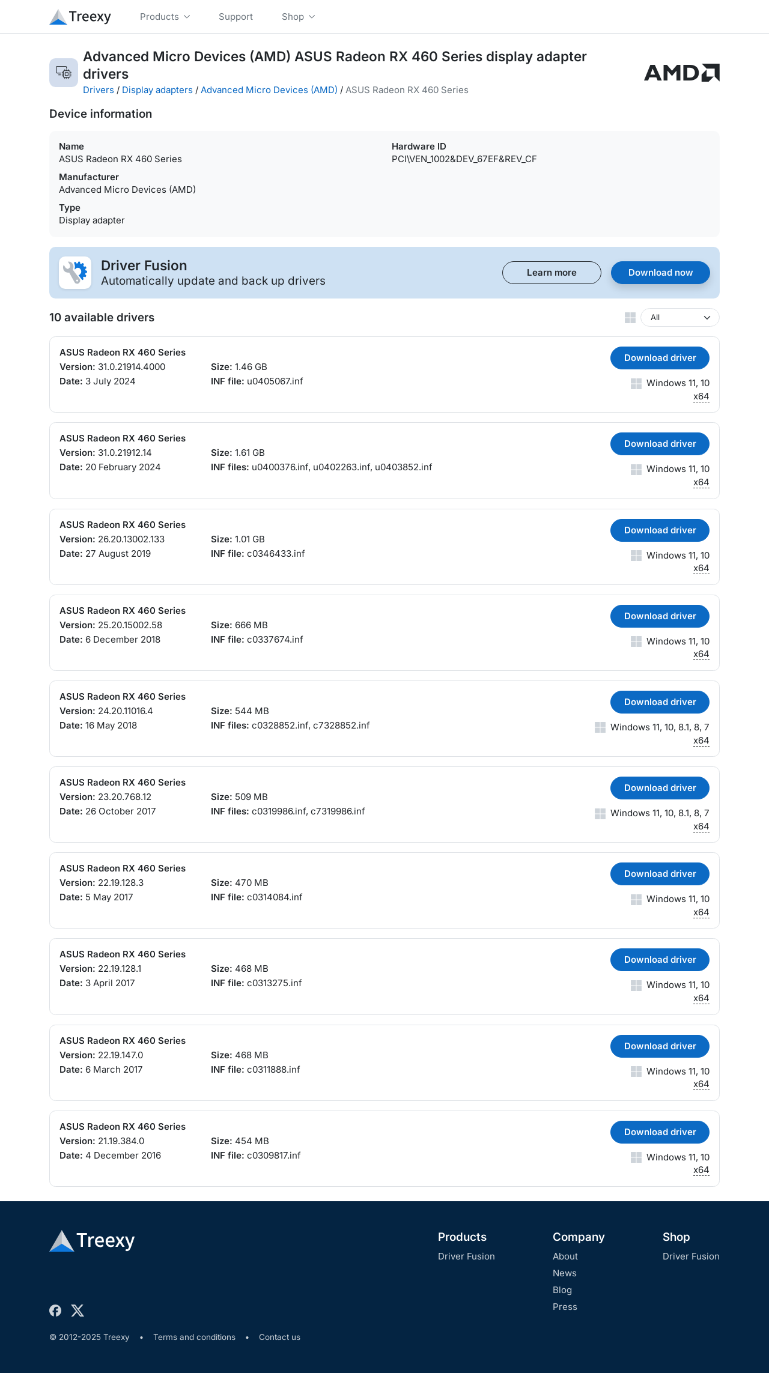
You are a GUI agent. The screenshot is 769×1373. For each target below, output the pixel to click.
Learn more (552, 272)
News (565, 1273)
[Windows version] (680, 317)
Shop (676, 1237)
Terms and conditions (194, 1337)
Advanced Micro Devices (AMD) (269, 89)
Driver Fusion (466, 1256)
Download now (660, 272)
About (565, 1256)
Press (565, 1306)
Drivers (98, 89)
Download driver (660, 357)
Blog (562, 1290)
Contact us (279, 1337)
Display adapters (157, 89)
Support (236, 16)
